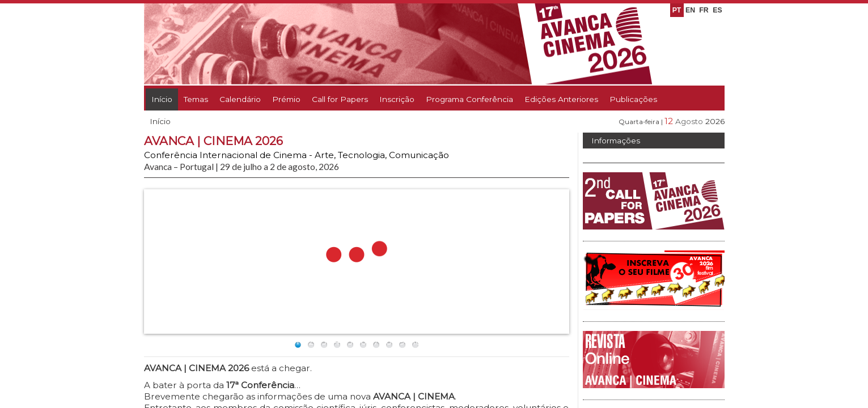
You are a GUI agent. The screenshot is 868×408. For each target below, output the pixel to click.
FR (703, 10)
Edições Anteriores (561, 99)
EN (690, 10)
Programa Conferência (469, 99)
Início (161, 99)
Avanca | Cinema (646, 165)
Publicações (633, 99)
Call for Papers (340, 99)
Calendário (240, 99)
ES (717, 10)
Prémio (286, 99)
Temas (196, 99)
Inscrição (396, 99)
